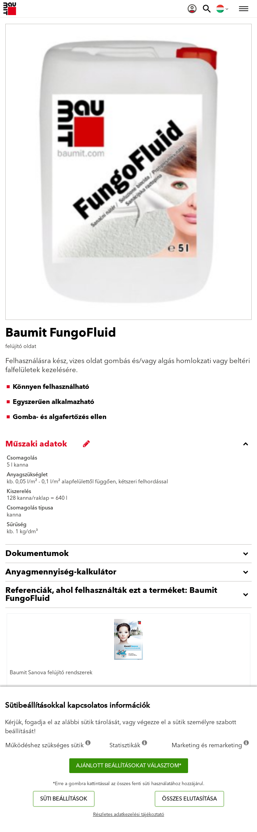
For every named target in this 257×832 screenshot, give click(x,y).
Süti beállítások (63, 799)
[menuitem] (192, 8)
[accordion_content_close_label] (130, 443)
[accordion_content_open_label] (130, 554)
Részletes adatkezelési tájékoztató (128, 815)
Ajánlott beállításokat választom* (128, 765)
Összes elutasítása (189, 799)
